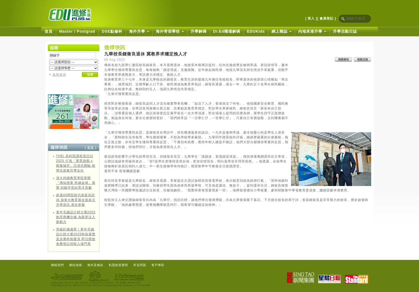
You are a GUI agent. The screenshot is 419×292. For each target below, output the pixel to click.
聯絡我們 (57, 265)
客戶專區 (158, 265)
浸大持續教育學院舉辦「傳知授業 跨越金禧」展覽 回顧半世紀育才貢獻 (75, 182)
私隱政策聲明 (118, 265)
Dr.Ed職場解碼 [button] (226, 31)
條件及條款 (95, 265)
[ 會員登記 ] (326, 18)
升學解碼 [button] (199, 31)
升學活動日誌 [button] (345, 31)
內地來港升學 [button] (312, 31)
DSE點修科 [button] (112, 31)
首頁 (49, 31)
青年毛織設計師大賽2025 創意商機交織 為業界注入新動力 (76, 217)
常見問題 (139, 265)
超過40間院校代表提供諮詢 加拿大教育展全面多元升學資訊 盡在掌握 (75, 200)
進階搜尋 (59, 75)
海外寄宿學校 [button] (170, 31)
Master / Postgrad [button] (77, 31)
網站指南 (75, 265)
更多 (90, 147)
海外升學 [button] (139, 31)
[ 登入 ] (311, 18)
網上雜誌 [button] (281, 31)
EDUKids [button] (256, 31)
